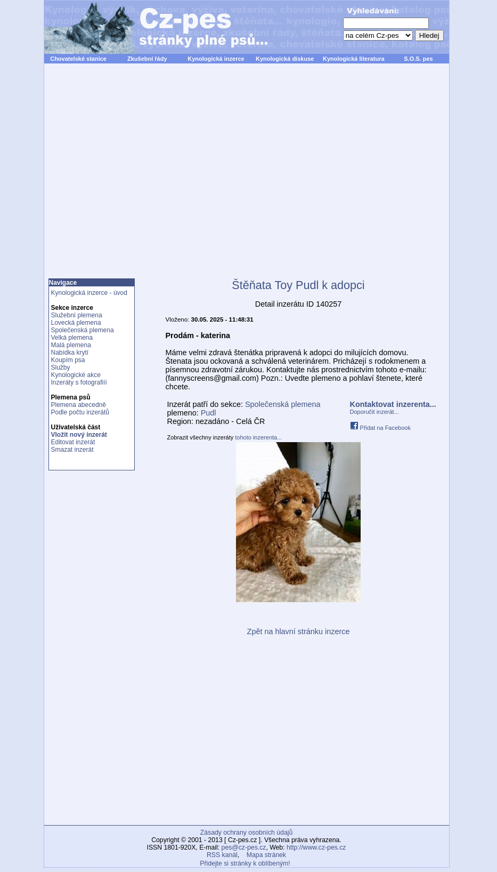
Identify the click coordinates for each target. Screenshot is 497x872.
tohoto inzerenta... (258, 437)
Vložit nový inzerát (79, 434)
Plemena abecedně (78, 405)
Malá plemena (71, 345)
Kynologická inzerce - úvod (89, 293)
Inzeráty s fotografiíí (79, 382)
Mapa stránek (266, 855)
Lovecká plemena (76, 322)
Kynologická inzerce (216, 58)
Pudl (208, 413)
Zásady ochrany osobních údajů (246, 832)
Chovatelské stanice (78, 58)
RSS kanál (222, 855)
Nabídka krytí (70, 352)
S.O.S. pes (418, 58)
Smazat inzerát (72, 449)
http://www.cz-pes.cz (316, 847)
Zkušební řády (147, 58)
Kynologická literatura (354, 58)
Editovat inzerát (73, 442)
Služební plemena (76, 315)
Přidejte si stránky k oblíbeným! (245, 863)
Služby (60, 367)
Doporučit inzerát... (374, 412)
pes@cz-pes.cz (244, 847)
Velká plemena (72, 337)
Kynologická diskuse (285, 58)
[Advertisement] (143, 177)
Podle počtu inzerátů (80, 412)
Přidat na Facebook (380, 428)
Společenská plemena (82, 330)
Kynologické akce (76, 375)
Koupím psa (68, 360)
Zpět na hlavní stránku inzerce (298, 631)
